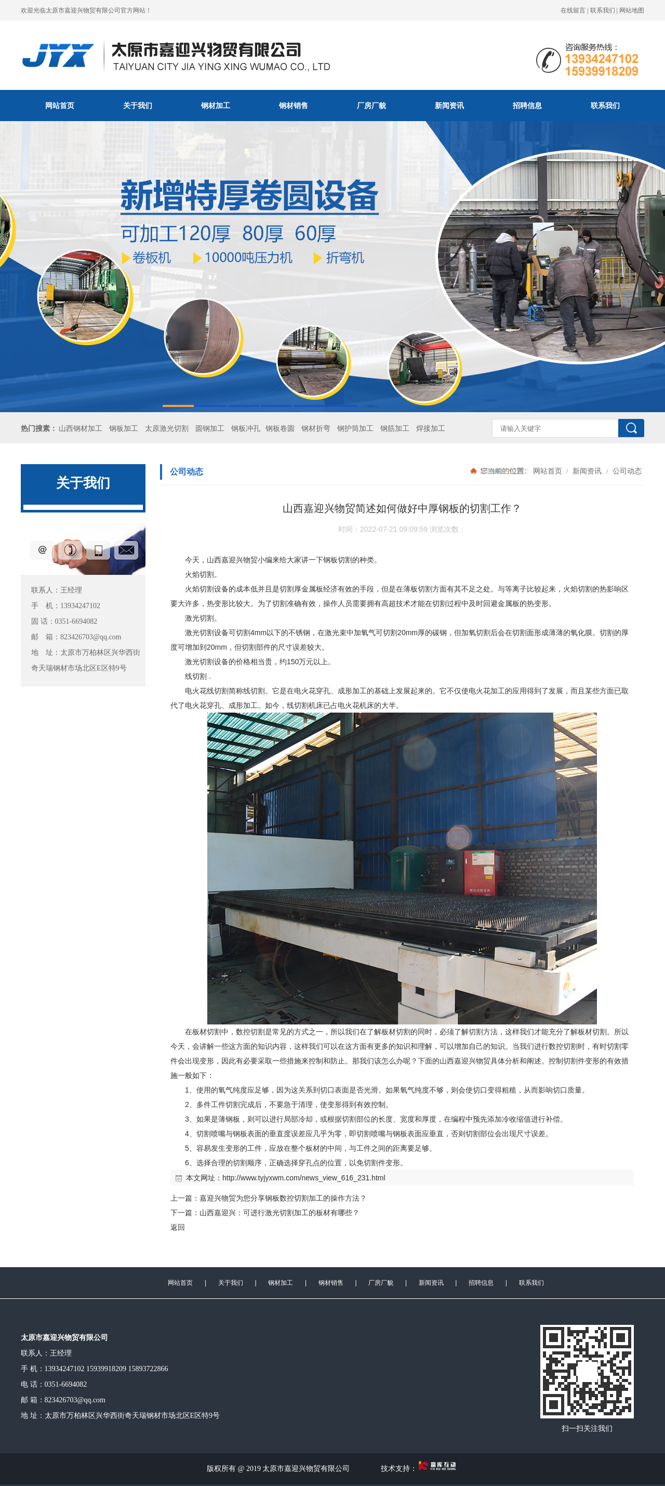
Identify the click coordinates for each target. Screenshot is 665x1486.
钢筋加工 (394, 428)
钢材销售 (293, 105)
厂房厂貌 (371, 105)
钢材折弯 (315, 428)
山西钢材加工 (80, 428)
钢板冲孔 (245, 428)
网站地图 (631, 10)
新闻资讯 (449, 105)
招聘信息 (527, 105)
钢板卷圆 (280, 428)
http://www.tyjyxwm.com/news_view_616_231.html (303, 1178)
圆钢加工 (209, 428)
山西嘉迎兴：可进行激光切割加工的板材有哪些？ (280, 1212)
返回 (177, 1227)
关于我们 (137, 105)
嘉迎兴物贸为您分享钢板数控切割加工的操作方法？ (283, 1198)
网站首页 (59, 105)
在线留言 (573, 10)
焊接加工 (430, 428)
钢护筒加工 (355, 428)
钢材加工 (215, 105)
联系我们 (602, 10)
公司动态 (626, 471)
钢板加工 (123, 428)
